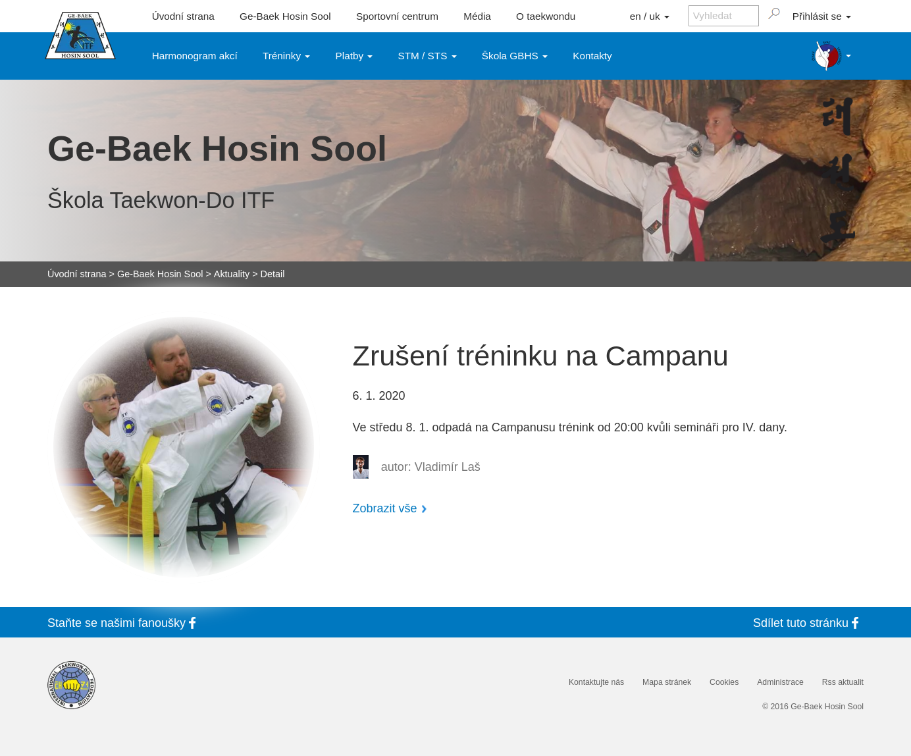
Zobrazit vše (385, 508)
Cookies (724, 682)
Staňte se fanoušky (124, 622)
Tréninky (286, 55)
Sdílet (808, 622)
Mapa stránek (666, 682)
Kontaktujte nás (596, 682)
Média (477, 16)
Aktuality (231, 274)
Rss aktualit (843, 682)
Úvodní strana (183, 16)
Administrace (780, 682)
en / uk (649, 16)
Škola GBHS (515, 55)
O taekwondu (545, 16)
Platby (354, 55)
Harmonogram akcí (195, 55)
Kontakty (592, 55)
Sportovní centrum (397, 16)
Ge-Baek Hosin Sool (285, 16)
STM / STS (427, 55)
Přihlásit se (822, 16)
